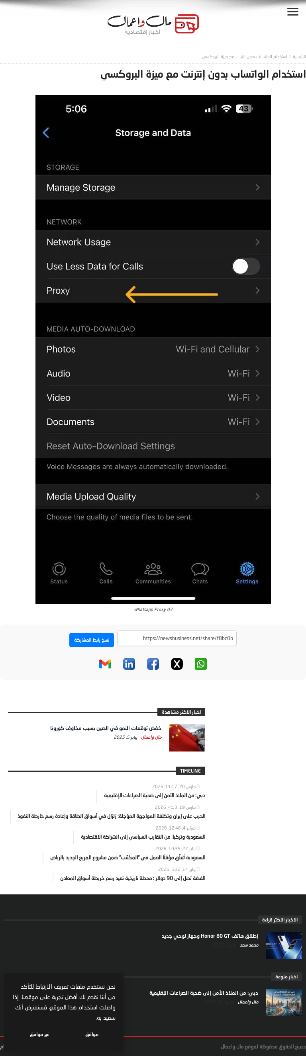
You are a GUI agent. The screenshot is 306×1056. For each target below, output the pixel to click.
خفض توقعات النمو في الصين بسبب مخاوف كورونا (105, 728)
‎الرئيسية (299, 56)
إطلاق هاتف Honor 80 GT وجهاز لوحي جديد (210, 936)
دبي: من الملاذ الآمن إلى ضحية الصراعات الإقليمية (203, 993)
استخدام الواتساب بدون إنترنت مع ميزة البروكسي (244, 56)
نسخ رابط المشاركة (91, 640)
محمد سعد (248, 944)
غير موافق (40, 1034)
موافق (92, 1034)
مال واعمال (150, 737)
